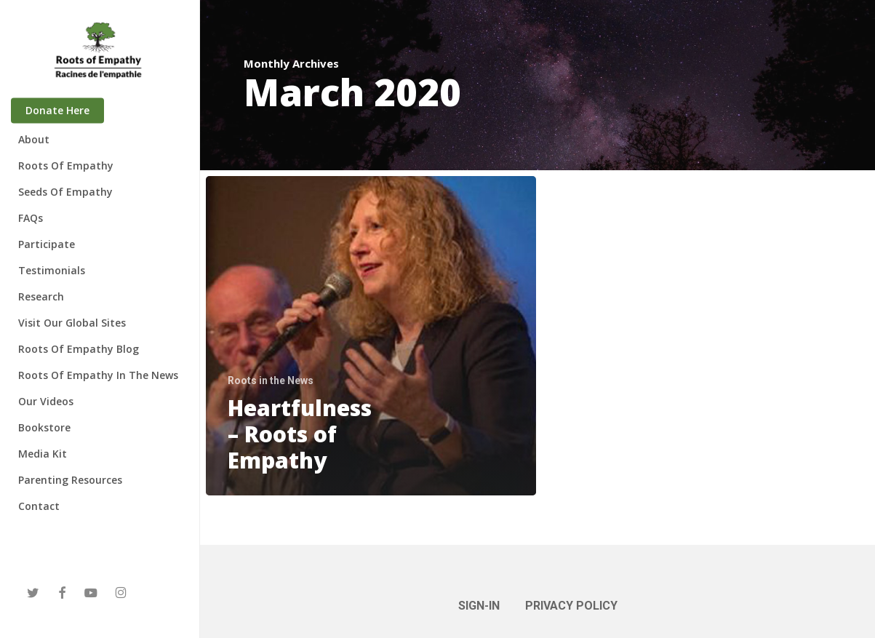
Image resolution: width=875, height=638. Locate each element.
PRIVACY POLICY (571, 606)
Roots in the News (270, 380)
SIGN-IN (479, 606)
